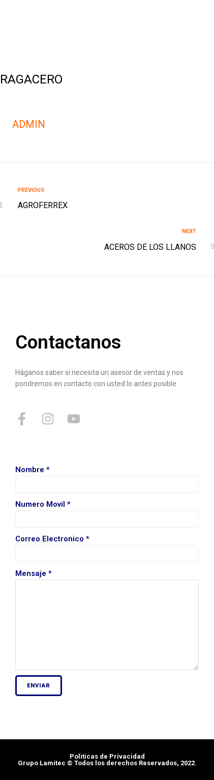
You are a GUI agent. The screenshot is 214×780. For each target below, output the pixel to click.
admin (28, 124)
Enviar (38, 685)
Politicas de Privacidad (107, 756)
